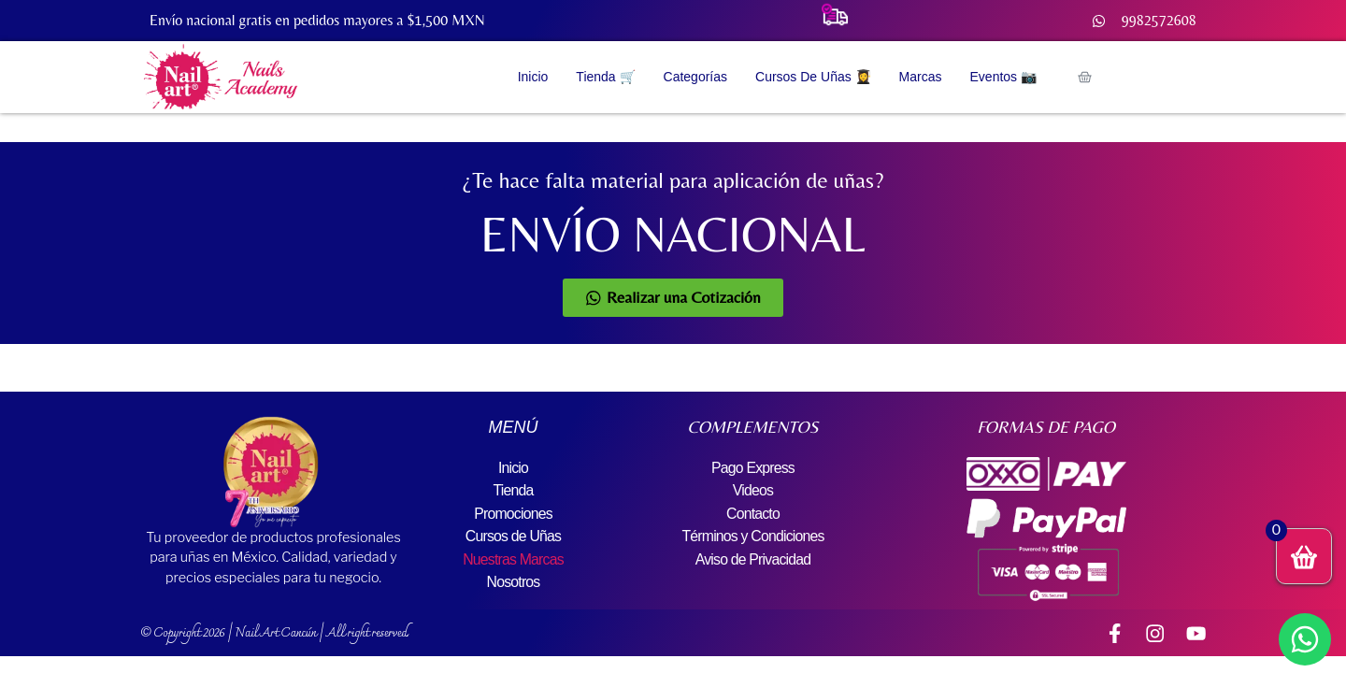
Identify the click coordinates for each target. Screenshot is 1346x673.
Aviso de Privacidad (752, 558)
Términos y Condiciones (752, 535)
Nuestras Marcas (514, 558)
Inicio (533, 76)
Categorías (695, 76)
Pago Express (752, 468)
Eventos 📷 (1003, 76)
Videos (753, 490)
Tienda (513, 490)
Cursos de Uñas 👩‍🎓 (813, 76)
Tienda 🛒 (605, 76)
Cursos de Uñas (513, 535)
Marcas (920, 76)
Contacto (753, 513)
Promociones (513, 513)
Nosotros (513, 580)
